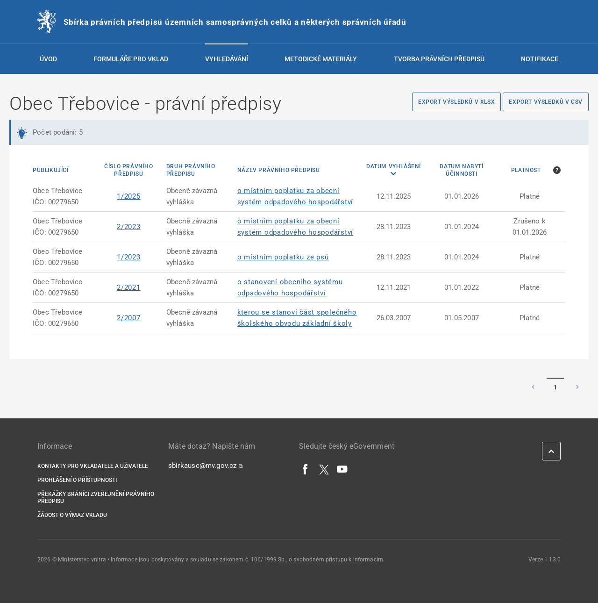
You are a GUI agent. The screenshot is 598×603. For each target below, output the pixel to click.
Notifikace (539, 59)
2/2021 (129, 287)
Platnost (526, 170)
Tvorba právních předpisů (439, 59)
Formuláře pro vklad (130, 59)
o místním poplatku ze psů (283, 257)
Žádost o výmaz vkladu (72, 515)
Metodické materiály (321, 59)
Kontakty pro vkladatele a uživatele (92, 466)
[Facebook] (305, 469)
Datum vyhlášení (393, 166)
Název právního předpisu (278, 170)
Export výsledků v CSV (546, 102)
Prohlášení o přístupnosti (77, 480)
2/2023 (129, 227)
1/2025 (129, 196)
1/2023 (129, 257)
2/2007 (129, 318)
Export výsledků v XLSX (456, 102)
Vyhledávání (226, 59)
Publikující (51, 170)
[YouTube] (342, 469)
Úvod (48, 59)
